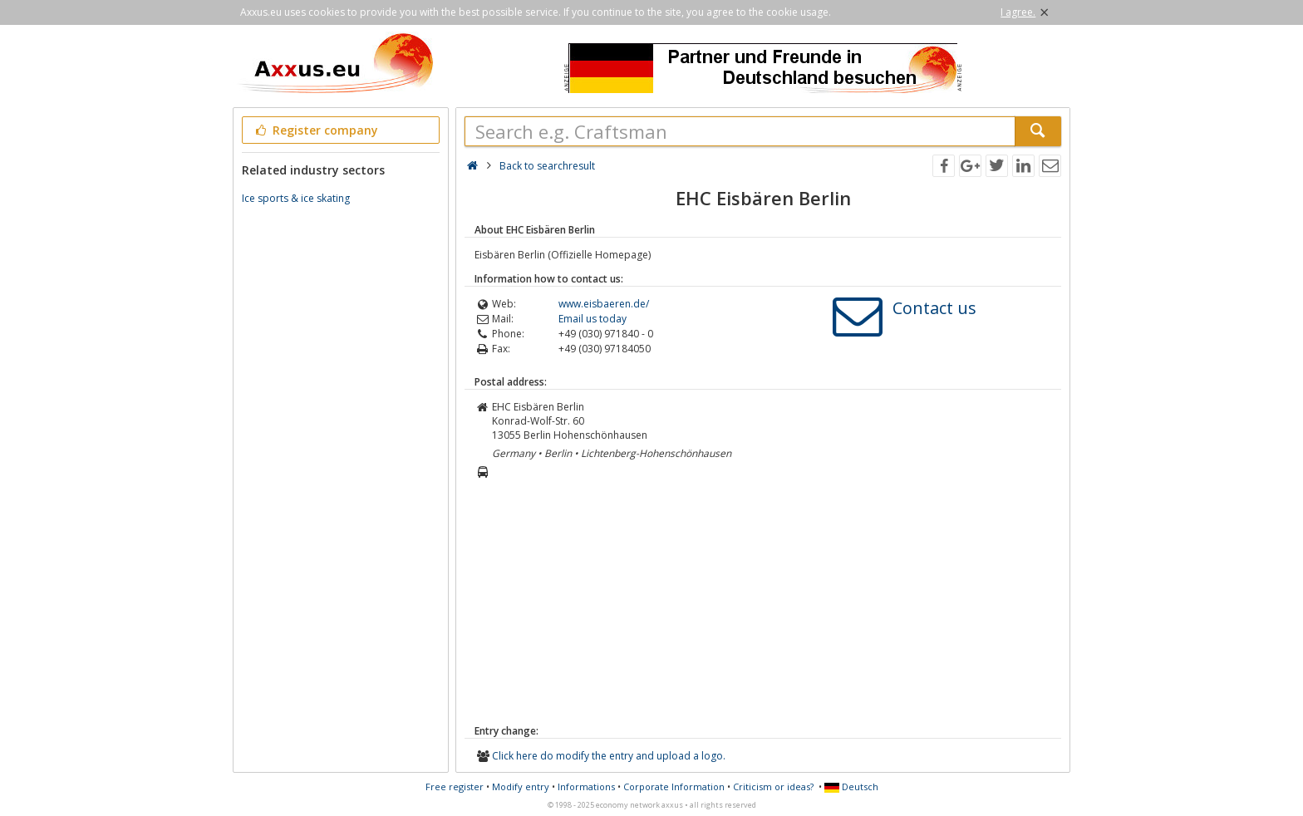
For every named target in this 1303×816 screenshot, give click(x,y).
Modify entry (520, 786)
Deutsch (851, 786)
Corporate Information (674, 786)
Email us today (592, 319)
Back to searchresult (547, 166)
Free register (454, 786)
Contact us (934, 308)
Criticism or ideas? (773, 786)
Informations (586, 786)
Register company (315, 130)
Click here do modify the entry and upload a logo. (608, 756)
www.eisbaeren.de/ (603, 304)
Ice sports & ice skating (296, 198)
